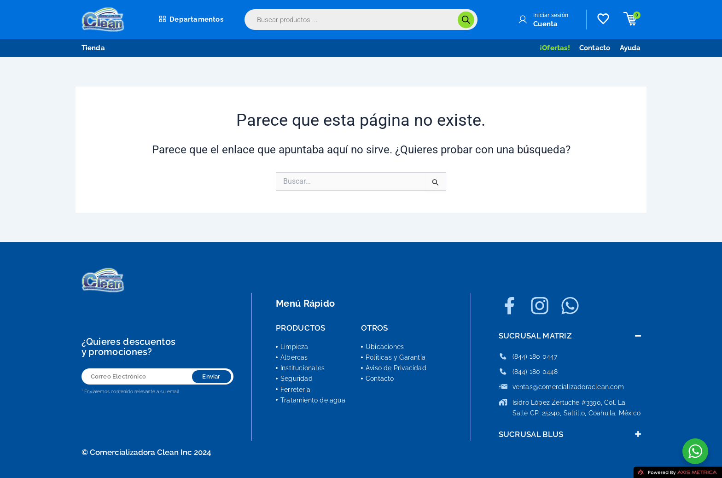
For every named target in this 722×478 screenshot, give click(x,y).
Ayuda (630, 48)
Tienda (93, 48)
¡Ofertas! (555, 48)
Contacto (595, 48)
